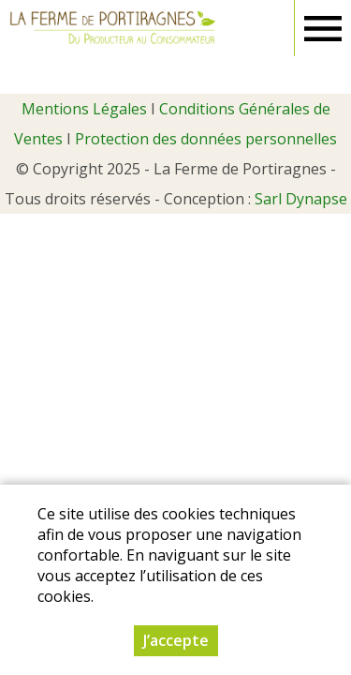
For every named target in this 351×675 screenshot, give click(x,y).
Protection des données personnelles (206, 138)
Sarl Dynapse (301, 198)
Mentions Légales (84, 108)
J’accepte (176, 640)
